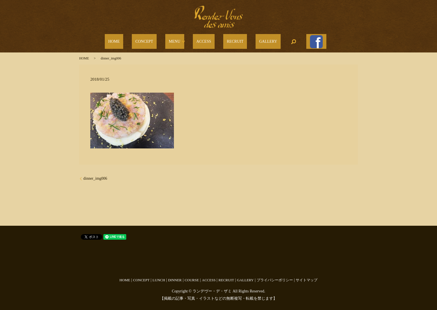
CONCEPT (156, 40)
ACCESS (205, 40)
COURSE (191, 277)
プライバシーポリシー (275, 277)
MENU (179, 40)
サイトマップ (306, 277)
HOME (133, 40)
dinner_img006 (95, 175)
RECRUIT (230, 40)
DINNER (175, 277)
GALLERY (256, 40)
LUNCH (158, 277)
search (278, 40)
